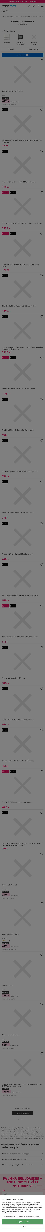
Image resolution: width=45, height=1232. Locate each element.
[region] (22, 1213)
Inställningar (22, 1227)
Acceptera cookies (23, 1222)
